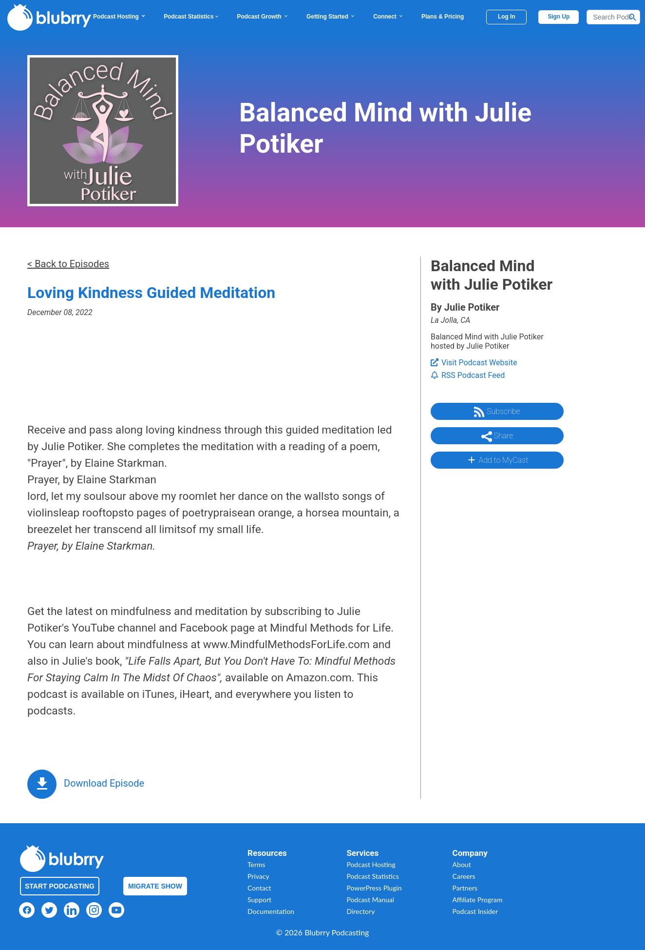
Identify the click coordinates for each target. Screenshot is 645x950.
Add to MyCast (497, 460)
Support (259, 899)
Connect (388, 16)
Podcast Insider (475, 911)
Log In (506, 16)
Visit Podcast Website (474, 362)
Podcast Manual (370, 899)
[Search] (613, 17)
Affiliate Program (478, 899)
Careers (464, 876)
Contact (259, 888)
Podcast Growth (263, 16)
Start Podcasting (60, 886)
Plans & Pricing (442, 16)
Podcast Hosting (119, 16)
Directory (360, 911)
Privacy (258, 876)
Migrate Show (155, 886)
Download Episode (104, 783)
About (462, 864)
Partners (465, 888)
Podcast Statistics (191, 16)
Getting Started (331, 16)
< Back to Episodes (68, 264)
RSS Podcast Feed (468, 375)
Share (497, 436)
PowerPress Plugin (373, 888)
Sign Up (558, 16)
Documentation (270, 911)
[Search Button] (633, 17)
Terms (256, 864)
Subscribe (497, 412)
